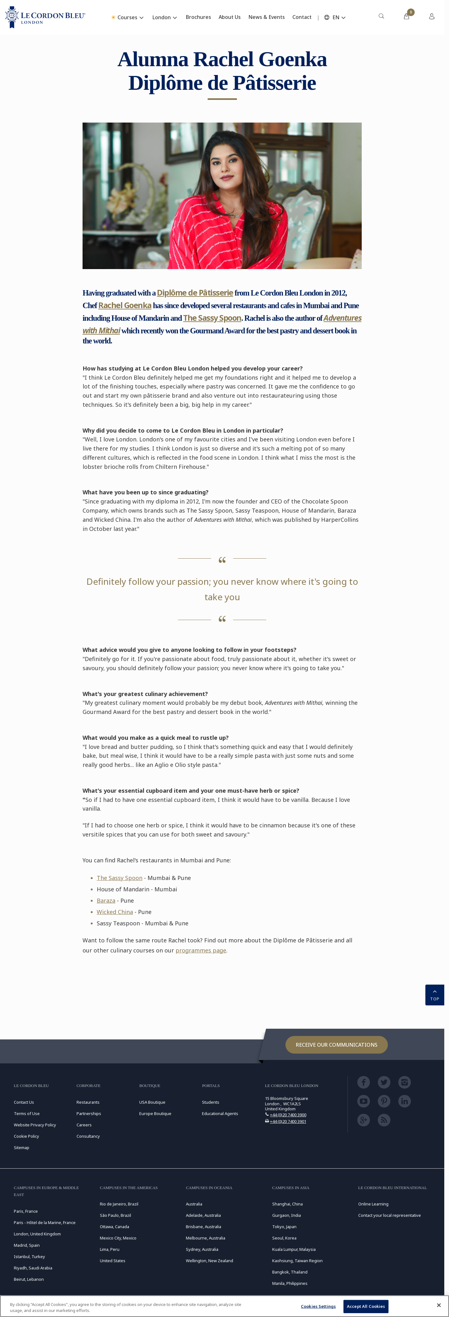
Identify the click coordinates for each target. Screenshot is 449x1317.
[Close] (439, 1305)
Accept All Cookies (366, 1306)
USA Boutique (152, 1102)
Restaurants (88, 1102)
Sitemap (21, 1147)
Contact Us (24, 1102)
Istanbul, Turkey (29, 1256)
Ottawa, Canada (114, 1226)
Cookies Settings (318, 1306)
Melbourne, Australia (205, 1238)
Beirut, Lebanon (29, 1279)
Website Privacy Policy (35, 1125)
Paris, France (26, 1211)
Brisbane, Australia (203, 1226)
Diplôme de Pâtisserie (195, 292)
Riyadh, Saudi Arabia (33, 1268)
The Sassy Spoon (212, 317)
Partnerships (89, 1113)
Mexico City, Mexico (118, 1238)
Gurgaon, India (286, 1215)
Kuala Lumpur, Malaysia (294, 1249)
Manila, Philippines (290, 1283)
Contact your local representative (389, 1215)
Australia (194, 1204)
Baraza (106, 900)
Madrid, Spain (27, 1245)
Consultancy (88, 1136)
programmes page (201, 950)
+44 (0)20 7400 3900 (288, 1115)
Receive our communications (336, 1044)
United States (112, 1260)
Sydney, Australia (202, 1249)
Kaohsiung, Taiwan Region (297, 1260)
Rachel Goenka (125, 305)
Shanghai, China (287, 1204)
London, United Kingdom (37, 1234)
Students (210, 1102)
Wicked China (115, 912)
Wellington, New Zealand (209, 1260)
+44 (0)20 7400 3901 (288, 1121)
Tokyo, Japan (284, 1226)
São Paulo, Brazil (115, 1215)
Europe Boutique (155, 1113)
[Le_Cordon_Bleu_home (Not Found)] (45, 17)
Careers (84, 1125)
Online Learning (373, 1204)
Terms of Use (27, 1113)
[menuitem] (381, 17)
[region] (224, 1306)
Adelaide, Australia (203, 1215)
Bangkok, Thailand (290, 1272)
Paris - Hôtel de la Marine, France (45, 1222)
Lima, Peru (109, 1249)
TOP (435, 994)
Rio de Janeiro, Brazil (119, 1204)
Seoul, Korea (284, 1238)
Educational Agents (220, 1113)
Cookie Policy (26, 1136)
